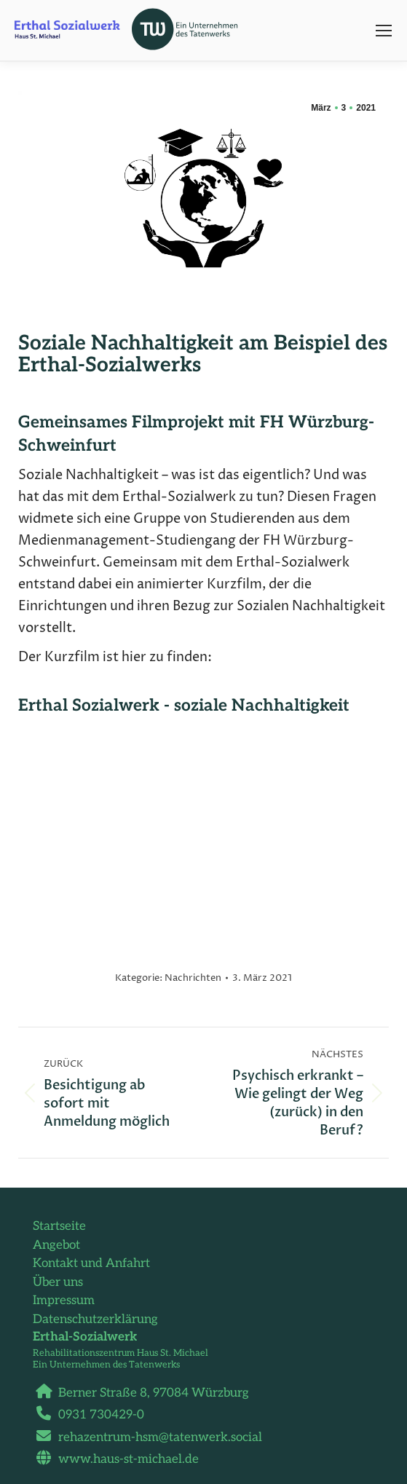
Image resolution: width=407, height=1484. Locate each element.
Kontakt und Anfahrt (91, 1263)
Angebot (56, 1245)
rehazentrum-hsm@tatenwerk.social (154, 1437)
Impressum (64, 1300)
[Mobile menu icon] (383, 30)
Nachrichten (193, 977)
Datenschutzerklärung (95, 1319)
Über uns (58, 1282)
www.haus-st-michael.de (123, 1459)
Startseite (59, 1226)
